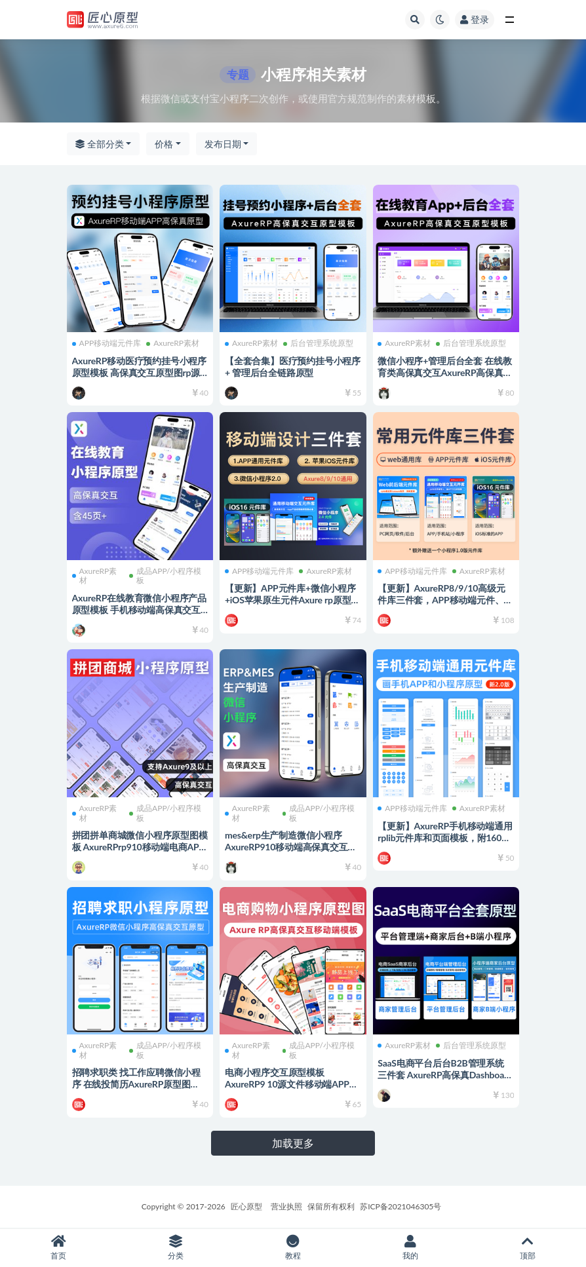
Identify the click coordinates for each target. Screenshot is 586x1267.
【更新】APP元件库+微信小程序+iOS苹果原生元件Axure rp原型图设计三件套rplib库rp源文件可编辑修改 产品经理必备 (291, 604)
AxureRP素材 (174, 342)
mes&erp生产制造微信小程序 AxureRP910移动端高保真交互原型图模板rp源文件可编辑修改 (292, 845)
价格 (164, 143)
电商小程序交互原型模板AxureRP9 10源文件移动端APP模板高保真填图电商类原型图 (288, 1082)
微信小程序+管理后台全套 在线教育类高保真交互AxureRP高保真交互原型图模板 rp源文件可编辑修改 (443, 376)
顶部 (527, 1247)
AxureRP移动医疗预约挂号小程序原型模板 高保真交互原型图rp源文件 (137, 370)
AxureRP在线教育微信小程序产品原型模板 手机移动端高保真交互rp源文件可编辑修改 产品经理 (137, 607)
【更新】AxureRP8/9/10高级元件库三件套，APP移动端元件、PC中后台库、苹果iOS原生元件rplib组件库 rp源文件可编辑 (443, 604)
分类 (176, 1247)
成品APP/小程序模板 (166, 574)
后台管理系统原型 (319, 342)
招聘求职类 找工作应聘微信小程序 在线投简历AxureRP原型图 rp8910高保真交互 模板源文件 (137, 1082)
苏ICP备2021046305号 (400, 1206)
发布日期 (223, 143)
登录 (474, 19)
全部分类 (99, 143)
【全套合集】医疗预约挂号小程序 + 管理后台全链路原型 (289, 364)
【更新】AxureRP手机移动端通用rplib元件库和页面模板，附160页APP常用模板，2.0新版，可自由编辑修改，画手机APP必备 (446, 841)
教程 (293, 1247)
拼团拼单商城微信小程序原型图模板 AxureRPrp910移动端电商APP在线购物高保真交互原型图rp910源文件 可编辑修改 (136, 851)
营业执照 (286, 1206)
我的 (410, 1247)
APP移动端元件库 (108, 342)
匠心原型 (246, 1206)
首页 (58, 1247)
